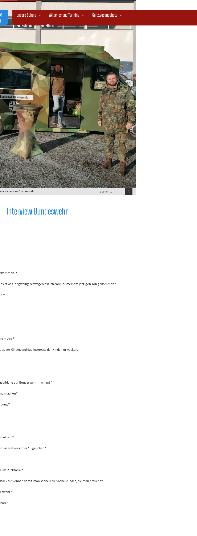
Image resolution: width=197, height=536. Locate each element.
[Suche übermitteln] (190, 191)
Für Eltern (108, 25)
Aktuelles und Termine (128, 15)
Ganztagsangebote (168, 15)
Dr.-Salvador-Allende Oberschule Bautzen (46, 17)
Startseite (26, 191)
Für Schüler (86, 25)
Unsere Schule (90, 15)
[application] (100, 15)
